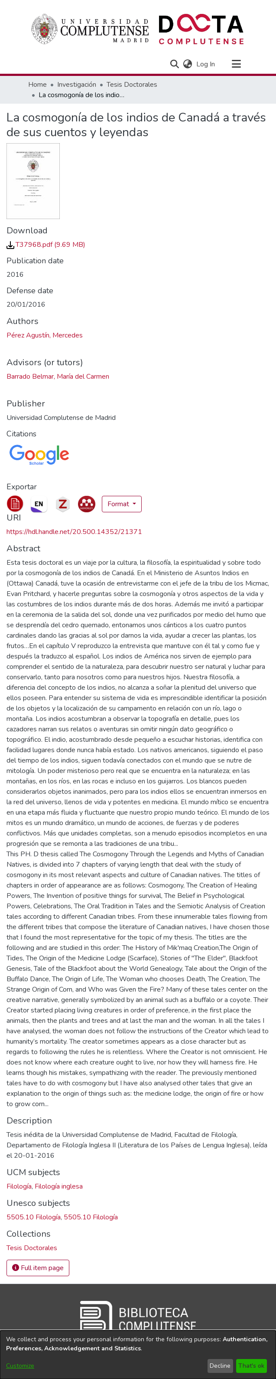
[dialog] (138, 1354)
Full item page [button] (38, 1268)
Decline (220, 1366)
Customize (20, 1366)
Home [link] (37, 84)
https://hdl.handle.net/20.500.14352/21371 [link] (74, 532)
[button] (174, 64)
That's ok (251, 1366)
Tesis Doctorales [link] (132, 84)
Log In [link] (206, 64)
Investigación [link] (76, 84)
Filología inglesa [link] (59, 1186)
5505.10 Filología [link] (33, 1217)
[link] (45, 244)
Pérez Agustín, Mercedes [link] (44, 335)
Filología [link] (19, 1186)
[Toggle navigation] (236, 64)
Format (119, 504)
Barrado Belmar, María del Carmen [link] (57, 376)
